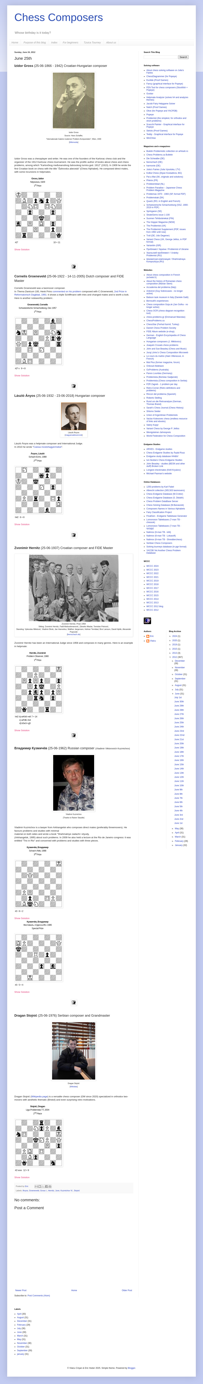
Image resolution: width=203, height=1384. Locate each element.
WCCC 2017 (152, 588)
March (178, 837)
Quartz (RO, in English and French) (163, 201)
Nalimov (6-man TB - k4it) (158, 532)
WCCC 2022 (152, 573)
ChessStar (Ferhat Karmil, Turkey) (162, 324)
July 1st (178, 697)
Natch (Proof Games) (156, 107)
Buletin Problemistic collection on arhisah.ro (167, 151)
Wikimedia (74, 142)
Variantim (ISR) (153, 245)
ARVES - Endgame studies (159, 449)
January (179, 845)
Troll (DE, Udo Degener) (158, 235)
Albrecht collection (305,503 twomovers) (165, 490)
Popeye (150, 114)
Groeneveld (34, 1190)
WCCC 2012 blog (154, 606)
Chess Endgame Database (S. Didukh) (165, 497)
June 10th (179, 785)
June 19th (179, 747)
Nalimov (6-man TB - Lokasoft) (161, 535)
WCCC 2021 (152, 577)
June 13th (179, 773)
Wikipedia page (39, 1096)
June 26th (179, 718)
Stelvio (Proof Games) (157, 130)
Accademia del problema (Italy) (161, 287)
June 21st (179, 739)
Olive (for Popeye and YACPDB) (161, 111)
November (180, 667)
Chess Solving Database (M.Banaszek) (165, 505)
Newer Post (20, 1290)
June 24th (179, 726)
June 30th (179, 701)
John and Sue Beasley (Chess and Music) (166, 348)
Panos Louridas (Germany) (159, 373)
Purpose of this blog (35, 42)
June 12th (179, 777)
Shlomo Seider (153, 411)
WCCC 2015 (152, 595)
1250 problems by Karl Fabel (160, 487)
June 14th (179, 768)
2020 (175, 640)
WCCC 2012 (152, 610)
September (180, 678)
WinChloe (151, 138)
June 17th (179, 756)
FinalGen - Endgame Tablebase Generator (166, 516)
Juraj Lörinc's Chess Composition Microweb (167, 352)
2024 (175, 636)
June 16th (179, 760)
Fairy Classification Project (159, 512)
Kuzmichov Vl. (67, 1190)
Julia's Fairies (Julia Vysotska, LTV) (163, 169)
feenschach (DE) (154, 162)
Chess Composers (58, 17)
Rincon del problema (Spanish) (161, 394)
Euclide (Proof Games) (157, 80)
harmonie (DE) (153, 165)
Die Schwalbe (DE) (155, 158)
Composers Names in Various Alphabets (165, 508)
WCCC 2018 (152, 584)
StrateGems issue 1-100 (158, 215)
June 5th (178, 806)
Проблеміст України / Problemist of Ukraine (167, 249)
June (57, 1190)
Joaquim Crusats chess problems (162, 345)
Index (54, 42)
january (20, 1354)
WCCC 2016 (152, 591)
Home (14, 42)
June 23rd (179, 731)
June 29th (179, 705)
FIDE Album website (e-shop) (160, 331)
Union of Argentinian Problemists (162, 415)
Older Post (127, 1290)
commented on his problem (67, 291)
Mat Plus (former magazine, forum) (163, 362)
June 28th (179, 710)
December (180, 661)
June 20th (179, 743)
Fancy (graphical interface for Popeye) (164, 83)
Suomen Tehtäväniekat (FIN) (160, 218)
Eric (27, 1186)
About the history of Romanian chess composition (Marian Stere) (164, 282)
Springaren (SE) (154, 211)
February (179, 841)
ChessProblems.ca (155, 320)
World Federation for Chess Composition (165, 436)
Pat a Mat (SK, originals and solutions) (164, 177)
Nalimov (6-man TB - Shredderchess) (164, 539)
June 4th (178, 810)
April (177, 832)
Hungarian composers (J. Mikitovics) (163, 341)
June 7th (178, 798)
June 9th (178, 789)
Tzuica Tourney (92, 42)
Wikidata (73, 1087)
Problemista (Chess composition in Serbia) (166, 380)
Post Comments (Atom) (38, 1295)
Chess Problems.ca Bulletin (159, 154)
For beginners (70, 42)
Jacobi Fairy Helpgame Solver (160, 103)
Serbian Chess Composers (159, 543)
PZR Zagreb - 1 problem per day (161, 384)
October (179, 674)
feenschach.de (74, 634)
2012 (175, 657)
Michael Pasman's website (159, 473)
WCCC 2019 (152, 580)
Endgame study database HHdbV (162, 456)
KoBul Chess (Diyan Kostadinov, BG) (164, 173)
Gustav (149, 93)
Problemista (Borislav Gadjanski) (162, 377)
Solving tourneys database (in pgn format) (166, 546)
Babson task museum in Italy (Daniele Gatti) (167, 297)
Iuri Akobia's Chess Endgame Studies (164, 460)
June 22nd (179, 735)
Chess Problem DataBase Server (162, 501)
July (177, 689)
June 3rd (178, 815)
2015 (175, 649)
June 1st (178, 823)
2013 (175, 653)
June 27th (179, 714)
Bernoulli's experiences (157, 301)
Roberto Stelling (154, 398)
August (178, 685)
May (177, 828)
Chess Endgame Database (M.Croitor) (164, 494)
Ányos (25, 1190)
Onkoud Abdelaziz (155, 366)
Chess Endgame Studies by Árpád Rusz (165, 452)
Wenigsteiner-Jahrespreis (158, 432)
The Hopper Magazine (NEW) (160, 222)
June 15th (179, 764)
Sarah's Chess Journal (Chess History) (164, 407)
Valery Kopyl (152, 425)
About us (111, 42)
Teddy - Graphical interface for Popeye (164, 134)
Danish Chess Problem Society (161, 328)
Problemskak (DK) (155, 197)
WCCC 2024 (152, 566)
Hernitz (51, 1190)
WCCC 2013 (152, 602)
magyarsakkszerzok (73, 435)
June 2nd (178, 819)
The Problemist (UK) (156, 225)
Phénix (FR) (152, 180)
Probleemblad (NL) (155, 184)
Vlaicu (153, 641)
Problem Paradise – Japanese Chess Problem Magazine (164, 188)
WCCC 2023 (152, 570)
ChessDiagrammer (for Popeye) (161, 76)
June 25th (179, 722)
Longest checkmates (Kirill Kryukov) (163, 470)
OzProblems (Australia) (157, 369)
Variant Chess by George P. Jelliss (162, 428)
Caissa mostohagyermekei (47, 447)
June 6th (178, 802)
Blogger (131, 1368)
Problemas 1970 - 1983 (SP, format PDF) (166, 194)
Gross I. (43, 1190)
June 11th (179, 781)
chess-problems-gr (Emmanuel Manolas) (165, 317)
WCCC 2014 (152, 599)
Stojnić (77, 1190)
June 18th (179, 752)
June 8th (178, 794)
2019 (175, 644)
